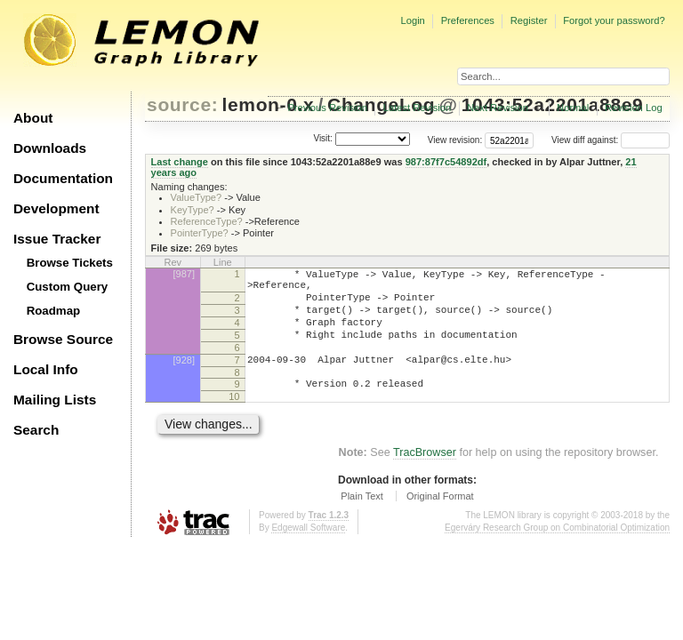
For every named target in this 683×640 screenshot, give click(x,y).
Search (36, 429)
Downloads (49, 148)
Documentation (63, 178)
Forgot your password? (613, 20)
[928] (184, 378)
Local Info (45, 369)
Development (56, 208)
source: (182, 104)
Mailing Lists (54, 399)
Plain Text (362, 520)
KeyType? (192, 209)
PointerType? (200, 233)
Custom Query (67, 286)
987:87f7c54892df (446, 161)
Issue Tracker (56, 238)
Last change (179, 161)
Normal (573, 107)
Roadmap (54, 310)
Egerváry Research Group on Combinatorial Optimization (557, 551)
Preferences (467, 20)
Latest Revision (417, 107)
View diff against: (610, 140)
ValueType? (196, 197)
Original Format (440, 520)
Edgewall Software (308, 551)
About (32, 117)
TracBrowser (424, 476)
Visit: (323, 139)
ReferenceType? (207, 221)
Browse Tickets (70, 262)
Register (529, 20)
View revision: (455, 140)
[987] (184, 273)
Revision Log (634, 107)
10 (234, 420)
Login (412, 20)
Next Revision (497, 107)
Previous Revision (327, 107)
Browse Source (63, 339)
